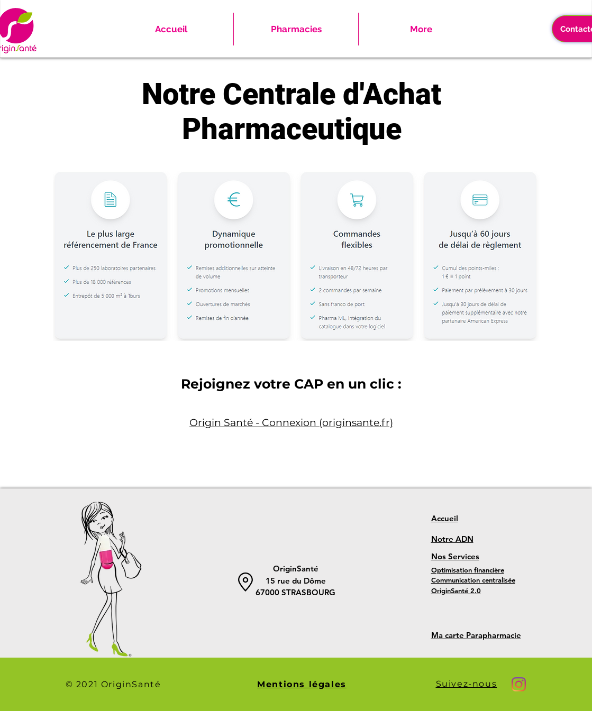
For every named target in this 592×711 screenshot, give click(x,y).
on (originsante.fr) (348, 423)
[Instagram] (519, 684)
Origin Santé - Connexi (246, 423)
